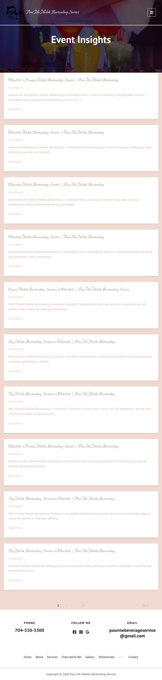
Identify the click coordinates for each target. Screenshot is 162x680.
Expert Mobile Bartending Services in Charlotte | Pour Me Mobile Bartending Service (70, 289)
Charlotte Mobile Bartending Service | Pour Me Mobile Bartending (57, 132)
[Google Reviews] (87, 632)
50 (83, 605)
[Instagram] (81, 632)
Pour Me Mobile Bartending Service (52, 12)
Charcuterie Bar (71, 657)
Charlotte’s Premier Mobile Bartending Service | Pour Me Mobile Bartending (65, 80)
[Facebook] (74, 632)
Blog (121, 657)
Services (52, 657)
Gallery (90, 657)
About (39, 657)
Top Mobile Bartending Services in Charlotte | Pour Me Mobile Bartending (63, 341)
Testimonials (106, 657)
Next (148, 605)
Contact (133, 657)
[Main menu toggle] (151, 12)
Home (28, 657)
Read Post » (15, 109)
